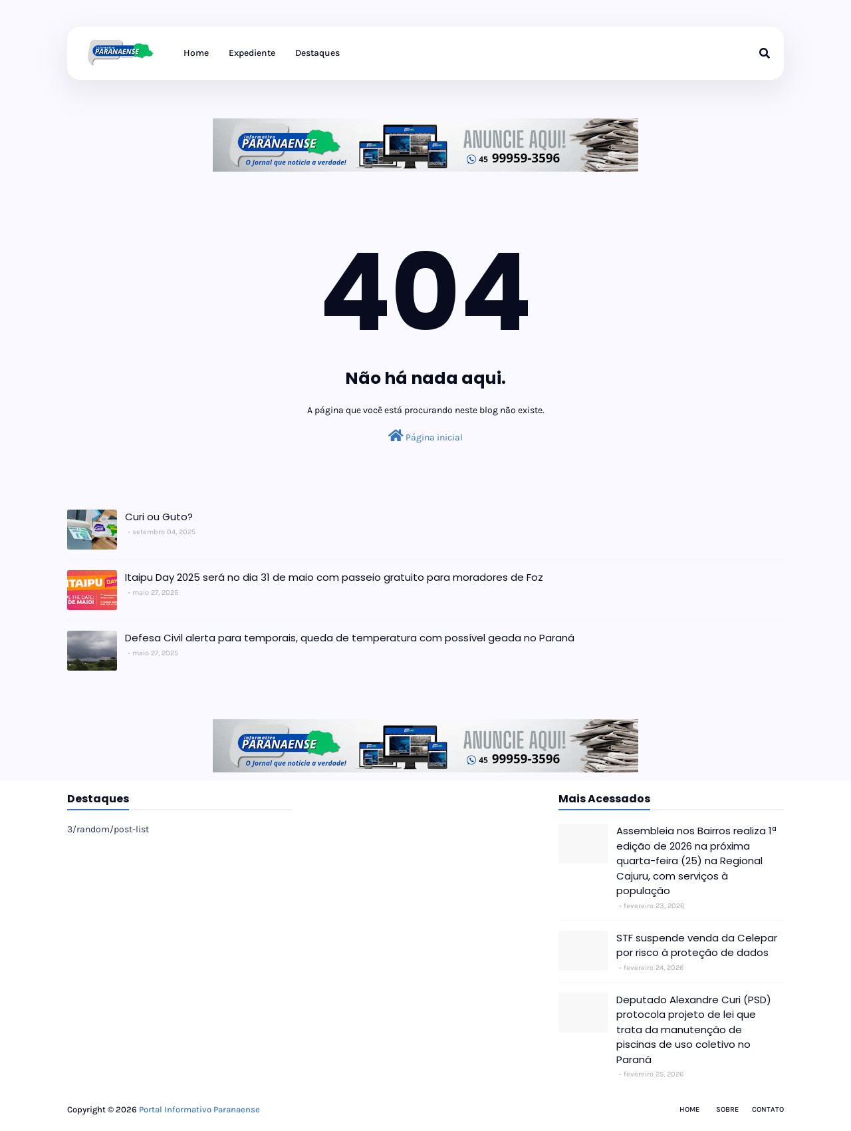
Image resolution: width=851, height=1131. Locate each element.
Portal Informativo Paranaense (199, 1109)
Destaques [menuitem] (317, 53)
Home (689, 1109)
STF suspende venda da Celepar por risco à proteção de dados (696, 945)
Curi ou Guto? (159, 517)
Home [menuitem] (196, 53)
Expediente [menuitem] (252, 53)
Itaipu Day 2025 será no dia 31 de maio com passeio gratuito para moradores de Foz (334, 577)
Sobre (727, 1109)
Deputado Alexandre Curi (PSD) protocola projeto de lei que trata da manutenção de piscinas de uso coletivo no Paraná (693, 1029)
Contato (768, 1109)
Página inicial (425, 436)
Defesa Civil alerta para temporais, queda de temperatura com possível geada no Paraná (349, 638)
